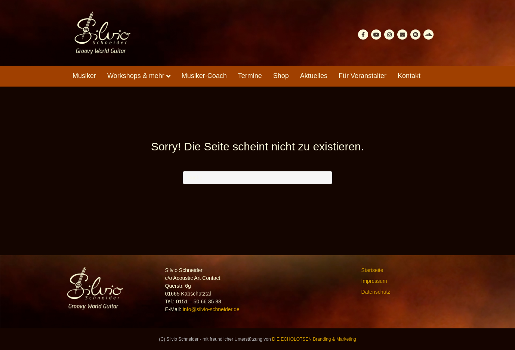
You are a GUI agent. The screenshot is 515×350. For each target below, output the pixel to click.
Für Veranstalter (362, 75)
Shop (281, 75)
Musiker (84, 75)
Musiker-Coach (204, 75)
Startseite (372, 270)
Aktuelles (313, 75)
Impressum (374, 281)
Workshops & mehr (135, 75)
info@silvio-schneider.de (211, 309)
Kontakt (409, 75)
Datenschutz (376, 292)
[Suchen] (257, 177)
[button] (16, 333)
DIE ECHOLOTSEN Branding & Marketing (314, 339)
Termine (250, 75)
